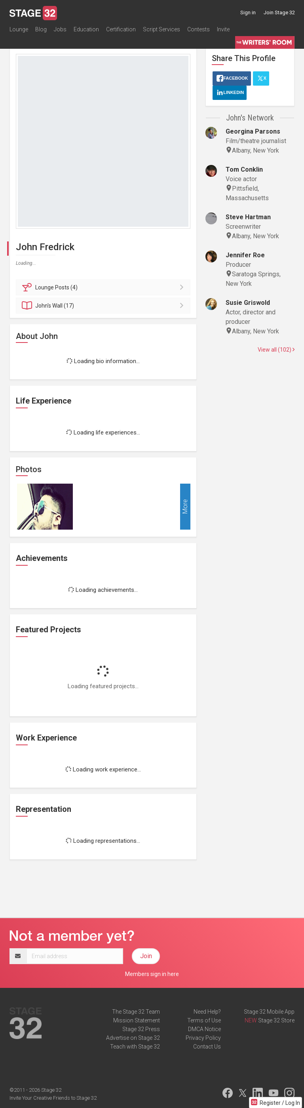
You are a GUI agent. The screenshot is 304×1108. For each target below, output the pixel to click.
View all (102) (276, 349)
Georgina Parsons (253, 131)
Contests (198, 29)
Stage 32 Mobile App (269, 1011)
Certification (121, 29)
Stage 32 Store (276, 1020)
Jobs (60, 29)
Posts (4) (104, 287)
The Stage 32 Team (136, 1011)
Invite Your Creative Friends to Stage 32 (53, 1098)
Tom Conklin (244, 169)
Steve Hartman (248, 217)
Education (86, 29)
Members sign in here (152, 974)
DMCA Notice (204, 1029)
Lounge (19, 29)
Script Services (161, 29)
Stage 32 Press (141, 1029)
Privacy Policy (203, 1038)
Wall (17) (104, 305)
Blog (41, 29)
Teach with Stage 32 (135, 1046)
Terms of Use (204, 1020)
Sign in (248, 12)
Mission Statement (136, 1020)
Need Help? (207, 1011)
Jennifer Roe (245, 255)
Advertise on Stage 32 (133, 1038)
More (185, 506)
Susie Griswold (248, 302)
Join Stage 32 (279, 12)
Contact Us (207, 1046)
